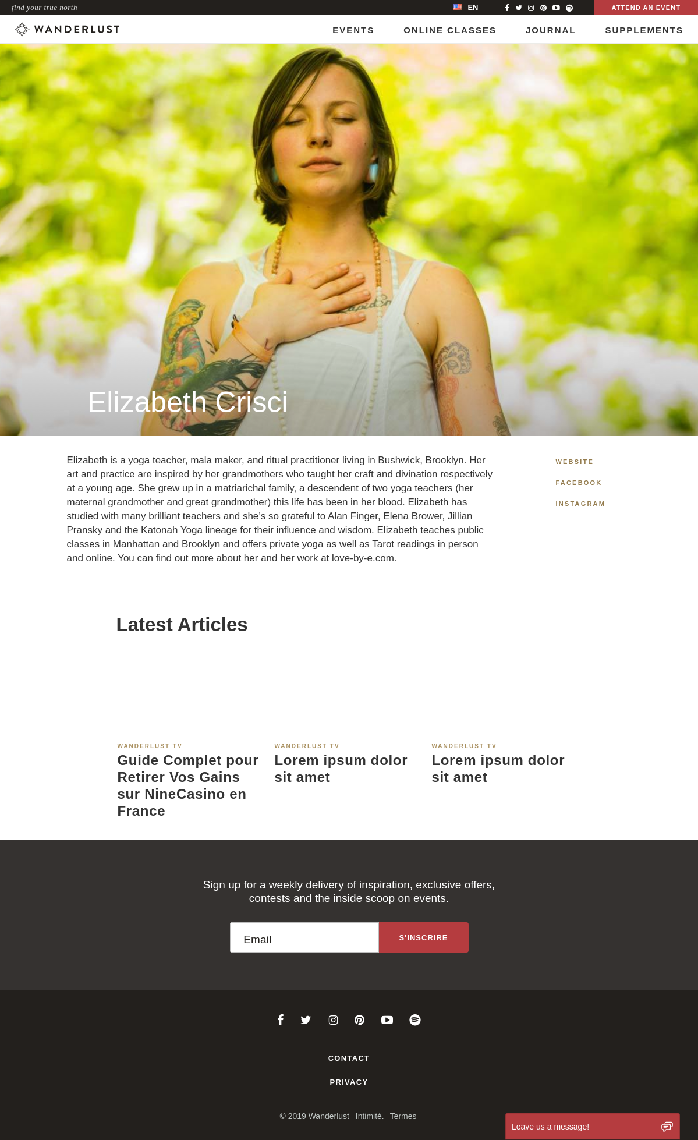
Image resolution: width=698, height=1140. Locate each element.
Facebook (579, 482)
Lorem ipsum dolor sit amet (341, 768)
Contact (349, 1058)
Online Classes (450, 30)
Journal (551, 30)
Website (575, 461)
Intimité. (370, 1116)
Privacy (349, 1082)
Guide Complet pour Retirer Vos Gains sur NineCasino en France (188, 785)
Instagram (581, 503)
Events (353, 30)
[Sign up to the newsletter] (424, 937)
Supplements (644, 30)
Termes (403, 1116)
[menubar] (477, 7)
